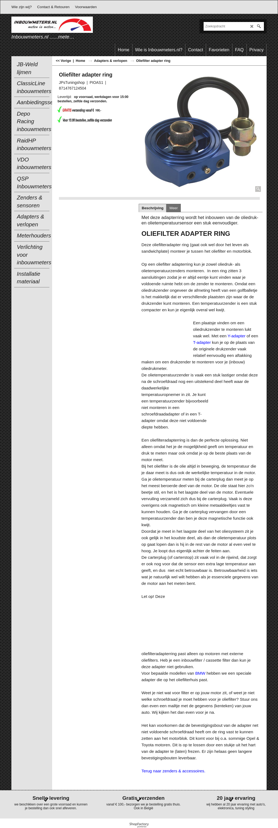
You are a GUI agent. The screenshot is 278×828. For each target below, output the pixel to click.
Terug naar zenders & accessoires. (173, 771)
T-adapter (202, 342)
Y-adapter (236, 336)
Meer (173, 208)
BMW (200, 673)
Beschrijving (152, 208)
